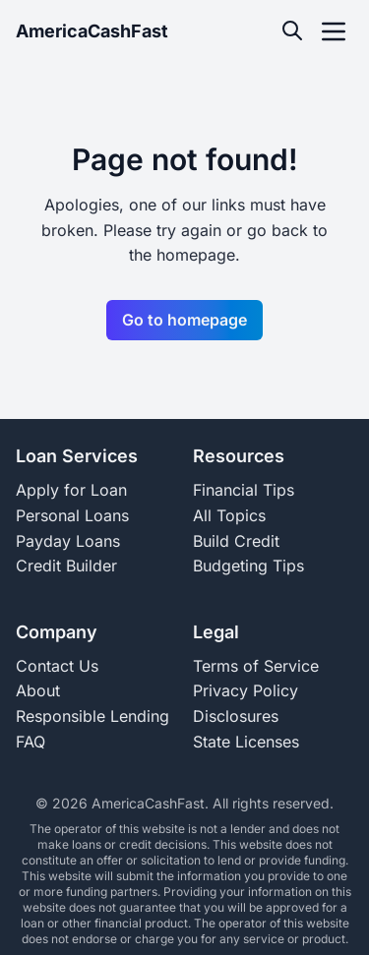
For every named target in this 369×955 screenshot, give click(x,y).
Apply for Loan (71, 490)
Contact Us (57, 666)
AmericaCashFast (92, 31)
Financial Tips (243, 490)
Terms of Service (256, 666)
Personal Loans (72, 515)
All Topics (229, 515)
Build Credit (236, 541)
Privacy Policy (245, 690)
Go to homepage (184, 319)
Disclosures (235, 716)
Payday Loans (68, 541)
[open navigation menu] (333, 31)
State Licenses (246, 741)
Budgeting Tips (248, 565)
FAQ (30, 741)
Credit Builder (66, 565)
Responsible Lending (92, 716)
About (38, 690)
